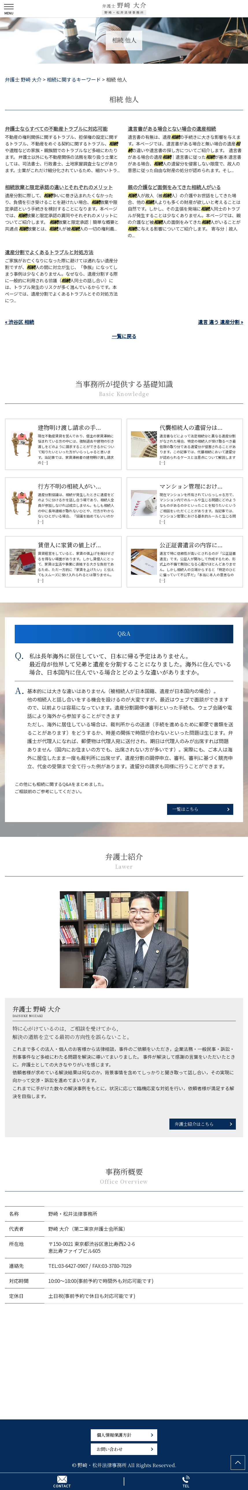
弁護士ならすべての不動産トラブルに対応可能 (56, 128)
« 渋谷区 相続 (19, 321)
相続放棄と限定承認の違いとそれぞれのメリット (59, 187)
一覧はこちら (185, 809)
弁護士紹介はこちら (194, 1124)
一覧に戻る (124, 336)
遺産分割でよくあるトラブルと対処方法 (49, 252)
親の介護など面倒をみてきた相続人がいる (174, 187)
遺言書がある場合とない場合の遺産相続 (172, 128)
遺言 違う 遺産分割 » (220, 321)
